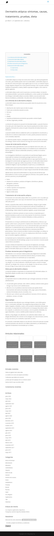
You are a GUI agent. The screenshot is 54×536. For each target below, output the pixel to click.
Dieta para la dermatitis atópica (15, 65)
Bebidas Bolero (26, 512)
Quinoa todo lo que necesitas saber (14, 382)
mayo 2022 (8, 399)
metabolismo (8, 482)
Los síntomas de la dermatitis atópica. (17, 57)
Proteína (7, 485)
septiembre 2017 (9, 447)
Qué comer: (14, 67)
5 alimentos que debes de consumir (14, 377)
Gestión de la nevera (10, 477)
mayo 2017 (8, 452)
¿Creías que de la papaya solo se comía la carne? (18, 379)
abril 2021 (7, 413)
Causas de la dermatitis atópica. (15, 59)
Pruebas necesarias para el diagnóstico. (17, 63)
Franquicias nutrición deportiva (13, 512)
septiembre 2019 (9, 428)
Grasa (6, 480)
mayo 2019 (8, 437)
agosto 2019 (8, 430)
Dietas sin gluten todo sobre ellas (14, 372)
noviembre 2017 (9, 445)
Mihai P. (9, 20)
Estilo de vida (8, 472)
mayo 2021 (8, 411)
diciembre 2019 (9, 420)
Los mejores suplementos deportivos (15, 510)
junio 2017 (8, 450)
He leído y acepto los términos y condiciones (17, 523)
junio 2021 (8, 408)
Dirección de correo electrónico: (20, 520)
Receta (7, 487)
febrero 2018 (8, 442)
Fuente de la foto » (10, 77)
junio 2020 (8, 418)
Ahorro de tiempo (10, 460)
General (7, 475)
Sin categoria (8, 494)
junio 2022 (8, 396)
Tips (6, 499)
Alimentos (27, 20)
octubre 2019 (8, 425)
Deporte (7, 470)
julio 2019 (7, 433)
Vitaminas (7, 502)
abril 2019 (7, 440)
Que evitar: (14, 70)
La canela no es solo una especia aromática (16, 375)
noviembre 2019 (9, 423)
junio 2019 (8, 435)
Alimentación (8, 463)
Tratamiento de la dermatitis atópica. (16, 61)
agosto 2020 (8, 416)
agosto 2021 (8, 406)
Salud (6, 492)
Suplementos (8, 497)
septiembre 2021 (9, 403)
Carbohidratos (9, 467)
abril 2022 (7, 401)
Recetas (7, 489)
